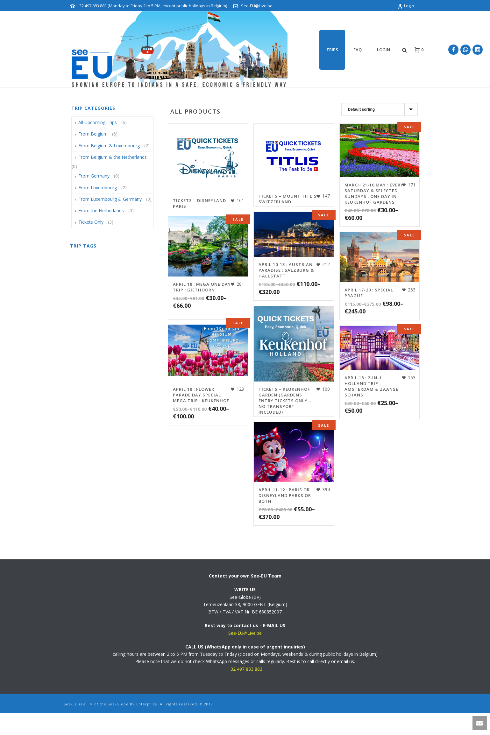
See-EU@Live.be (257, 6)
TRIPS (332, 49)
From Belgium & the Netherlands (112, 157)
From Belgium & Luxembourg (109, 146)
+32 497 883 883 (245, 669)
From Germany (94, 176)
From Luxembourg (97, 188)
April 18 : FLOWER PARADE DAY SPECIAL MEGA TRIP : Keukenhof (201, 394)
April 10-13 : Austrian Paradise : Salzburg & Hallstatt (286, 270)
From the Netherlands (101, 210)
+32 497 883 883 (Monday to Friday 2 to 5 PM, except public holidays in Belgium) (152, 6)
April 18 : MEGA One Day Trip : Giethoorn (202, 287)
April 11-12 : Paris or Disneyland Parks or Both (285, 495)
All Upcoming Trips (97, 122)
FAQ (357, 49)
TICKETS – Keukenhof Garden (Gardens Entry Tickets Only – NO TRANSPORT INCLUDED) (285, 400)
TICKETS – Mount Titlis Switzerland (288, 199)
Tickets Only (90, 222)
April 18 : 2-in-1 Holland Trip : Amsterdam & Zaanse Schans (371, 386)
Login (406, 6)
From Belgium (93, 134)
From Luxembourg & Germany (110, 199)
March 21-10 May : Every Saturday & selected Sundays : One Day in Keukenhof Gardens (373, 193)
